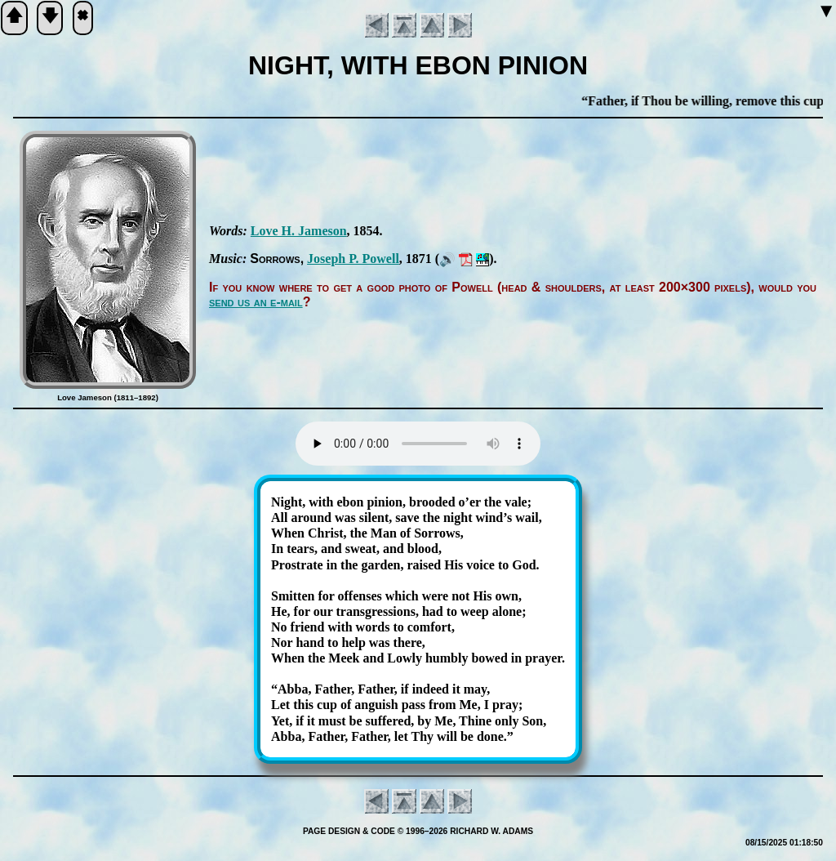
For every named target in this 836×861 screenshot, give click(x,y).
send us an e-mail (256, 302)
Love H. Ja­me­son (299, 231)
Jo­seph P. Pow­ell (353, 258)
